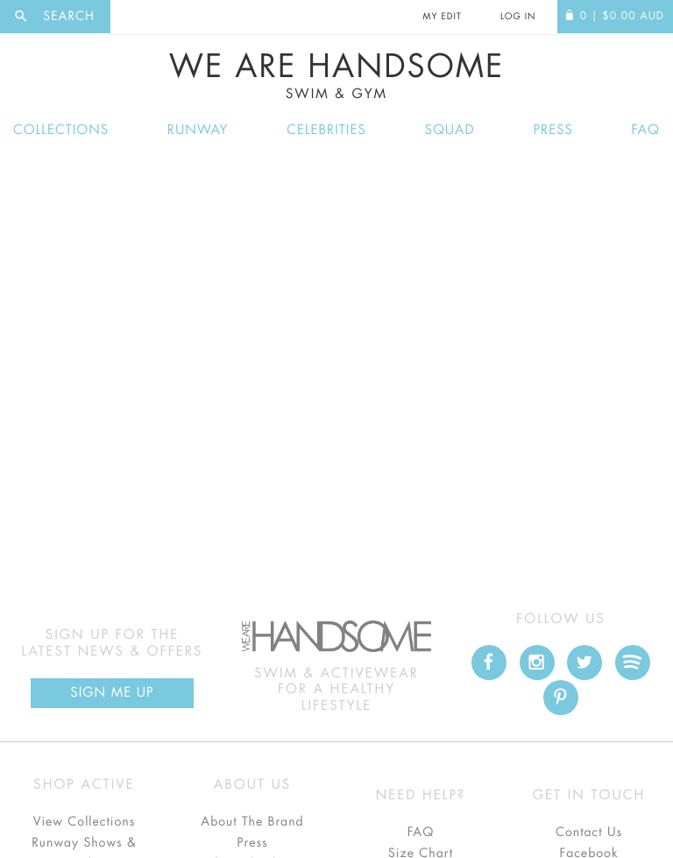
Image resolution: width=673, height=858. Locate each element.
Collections (61, 130)
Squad (450, 130)
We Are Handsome (336, 76)
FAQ (646, 130)
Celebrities (326, 130)
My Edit (441, 16)
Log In (517, 16)
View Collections (84, 822)
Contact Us (589, 832)
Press (552, 130)
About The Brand (252, 822)
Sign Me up (111, 692)
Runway (198, 130)
